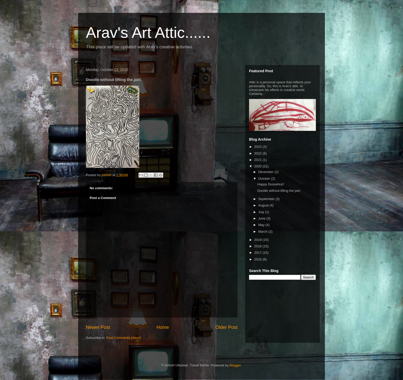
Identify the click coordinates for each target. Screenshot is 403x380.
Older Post (226, 327)
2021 (258, 160)
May (261, 225)
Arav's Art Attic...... (148, 32)
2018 (258, 246)
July (261, 212)
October (264, 178)
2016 (258, 259)
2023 (258, 147)
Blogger (235, 365)
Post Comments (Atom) (123, 338)
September (267, 199)
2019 (258, 240)
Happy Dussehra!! (270, 184)
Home (163, 327)
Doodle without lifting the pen (278, 191)
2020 (258, 166)
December (266, 172)
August (264, 205)
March (263, 231)
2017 (258, 253)
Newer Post (98, 327)
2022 (258, 153)
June (262, 218)
